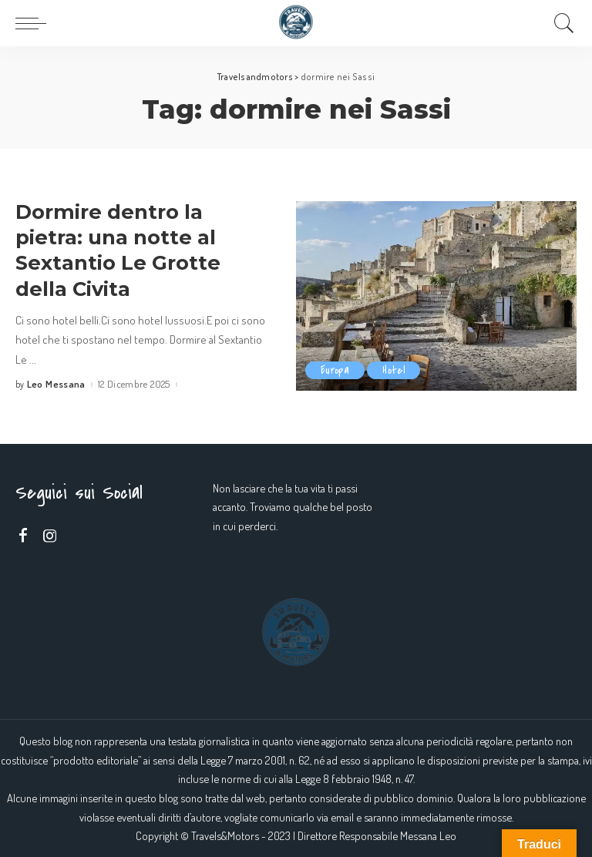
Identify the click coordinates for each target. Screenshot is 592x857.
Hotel (393, 370)
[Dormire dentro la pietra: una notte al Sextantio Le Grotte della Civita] (436, 296)
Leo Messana (56, 384)
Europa (335, 370)
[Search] (560, 23)
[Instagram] (50, 536)
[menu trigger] (34, 23)
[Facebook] (23, 536)
